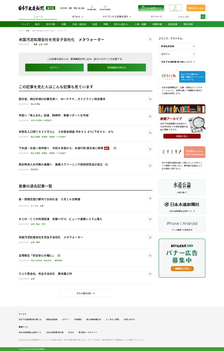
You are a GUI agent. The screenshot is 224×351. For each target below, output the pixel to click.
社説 (95, 24)
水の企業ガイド (153, 8)
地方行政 (50, 24)
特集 (105, 24)
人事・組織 (140, 24)
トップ (25, 24)
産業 (63, 24)
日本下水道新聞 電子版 (37, 8)
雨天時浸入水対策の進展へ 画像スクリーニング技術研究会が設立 (61, 164)
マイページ (156, 16)
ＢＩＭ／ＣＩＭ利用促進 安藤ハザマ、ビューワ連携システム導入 (60, 219)
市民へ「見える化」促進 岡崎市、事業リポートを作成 (54, 115)
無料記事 (188, 24)
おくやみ (34, 205)
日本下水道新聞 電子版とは (30, 319)
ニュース (38, 16)
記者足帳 (172, 24)
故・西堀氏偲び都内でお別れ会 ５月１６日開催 (49, 199)
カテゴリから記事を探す (115, 16)
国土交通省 (35, 104)
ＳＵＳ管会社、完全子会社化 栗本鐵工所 (45, 274)
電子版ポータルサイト (88, 332)
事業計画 (157, 24)
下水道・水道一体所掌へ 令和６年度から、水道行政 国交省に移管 (61, 148)
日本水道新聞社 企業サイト (30, 332)
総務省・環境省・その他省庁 (54, 136)
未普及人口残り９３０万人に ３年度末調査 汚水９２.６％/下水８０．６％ (66, 132)
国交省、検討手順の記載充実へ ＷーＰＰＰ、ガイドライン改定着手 (62, 99)
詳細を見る (182, 136)
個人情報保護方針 (93, 319)
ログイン (175, 10)
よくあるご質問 (112, 319)
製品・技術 (40, 224)
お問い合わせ (129, 319)
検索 (203, 16)
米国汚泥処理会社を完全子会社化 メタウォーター (51, 237)
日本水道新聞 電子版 (54, 332)
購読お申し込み (196, 8)
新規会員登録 (167, 46)
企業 (41, 44)
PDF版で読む (92, 9)
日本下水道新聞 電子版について (176, 61)
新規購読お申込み (116, 67)
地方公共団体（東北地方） (42, 260)
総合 (37, 24)
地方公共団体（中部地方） (42, 120)
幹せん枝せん (121, 24)
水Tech (76, 16)
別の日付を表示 (105, 9)
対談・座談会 (79, 24)
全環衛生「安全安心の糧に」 (37, 255)
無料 (107, 148)
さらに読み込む (84, 293)
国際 (46, 44)
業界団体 (34, 169)
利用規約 (78, 319)
